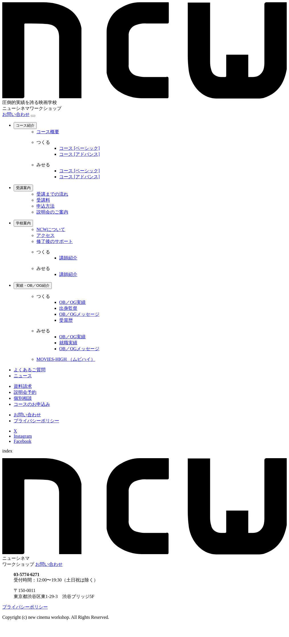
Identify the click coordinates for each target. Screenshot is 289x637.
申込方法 (45, 206)
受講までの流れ (52, 194)
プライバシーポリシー (36, 420)
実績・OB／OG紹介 (32, 285)
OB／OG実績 (72, 302)
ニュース (23, 375)
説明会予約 (25, 392)
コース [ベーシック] (79, 148)
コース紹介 (25, 125)
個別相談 (23, 398)
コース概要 (47, 131)
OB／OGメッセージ (79, 314)
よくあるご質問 (30, 369)
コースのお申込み (32, 404)
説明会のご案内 (52, 212)
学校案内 (23, 223)
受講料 (43, 200)
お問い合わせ (16, 114)
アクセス (45, 235)
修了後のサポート (54, 241)
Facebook (22, 441)
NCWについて (50, 229)
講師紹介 (68, 257)
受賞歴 (66, 320)
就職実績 (68, 342)
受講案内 (23, 188)
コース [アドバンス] (79, 154)
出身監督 (68, 308)
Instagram (23, 436)
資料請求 (23, 386)
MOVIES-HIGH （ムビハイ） (65, 359)
